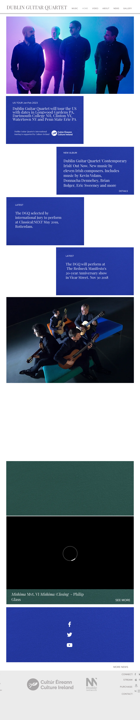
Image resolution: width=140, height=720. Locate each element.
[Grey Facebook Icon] (135, 674)
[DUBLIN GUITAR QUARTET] (37, 7)
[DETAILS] (123, 191)
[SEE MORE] (122, 600)
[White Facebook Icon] (69, 624)
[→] (83, 667)
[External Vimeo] (70, 553)
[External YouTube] (70, 422)
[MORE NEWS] (121, 667)
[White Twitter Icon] (69, 634)
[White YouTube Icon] (69, 645)
